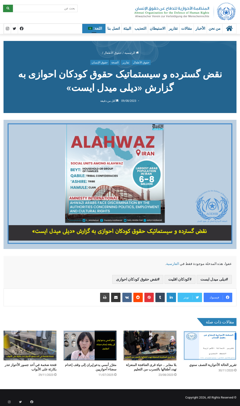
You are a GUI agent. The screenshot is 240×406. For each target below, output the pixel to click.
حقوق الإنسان (100, 62)
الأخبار (200, 28)
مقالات (186, 28)
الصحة (115, 62)
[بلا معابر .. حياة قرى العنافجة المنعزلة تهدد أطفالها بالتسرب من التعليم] (150, 345)
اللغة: (95, 28)
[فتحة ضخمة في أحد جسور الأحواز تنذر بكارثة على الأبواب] (30, 345)
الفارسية (172, 264)
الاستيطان (157, 28)
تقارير (173, 28)
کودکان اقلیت (178, 279)
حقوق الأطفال (113, 53)
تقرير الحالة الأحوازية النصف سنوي (212, 365)
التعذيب (140, 28)
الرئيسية (131, 53)
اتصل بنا (113, 28)
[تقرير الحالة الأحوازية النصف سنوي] (210, 345)
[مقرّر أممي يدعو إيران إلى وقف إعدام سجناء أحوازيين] (90, 345)
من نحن (215, 28)
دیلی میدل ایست (213, 279)
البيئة (127, 28)
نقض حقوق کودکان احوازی (137, 279)
